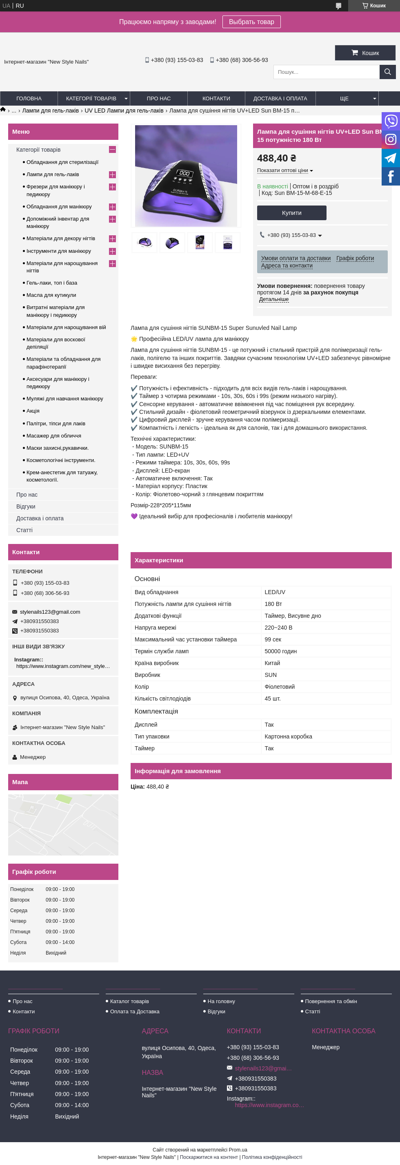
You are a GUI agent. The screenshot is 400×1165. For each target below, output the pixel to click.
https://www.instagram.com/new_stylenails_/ (64, 666)
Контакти (216, 98)
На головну (221, 1001)
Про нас (159, 98)
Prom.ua (238, 1150)
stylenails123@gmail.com (50, 612)
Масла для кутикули (51, 295)
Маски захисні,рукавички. (58, 448)
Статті (24, 530)
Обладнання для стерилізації (62, 162)
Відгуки (26, 506)
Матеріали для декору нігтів (61, 238)
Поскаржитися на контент (209, 1157)
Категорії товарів (91, 98)
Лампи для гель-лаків (50, 110)
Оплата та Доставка (135, 1011)
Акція (33, 411)
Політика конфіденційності (272, 1157)
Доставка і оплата (280, 98)
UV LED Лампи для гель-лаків (124, 110)
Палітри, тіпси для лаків (56, 423)
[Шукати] (388, 72)
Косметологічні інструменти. (61, 460)
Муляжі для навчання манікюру (65, 399)
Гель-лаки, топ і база (52, 283)
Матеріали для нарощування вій (66, 327)
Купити (292, 212)
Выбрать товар (251, 21)
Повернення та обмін (331, 1001)
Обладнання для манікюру (59, 206)
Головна (29, 98)
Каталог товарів (129, 1001)
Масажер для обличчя (54, 436)
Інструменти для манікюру (59, 251)
